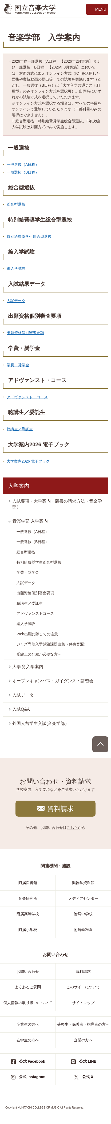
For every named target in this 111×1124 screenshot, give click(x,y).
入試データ (16, 301)
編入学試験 (16, 268)
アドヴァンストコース (35, 613)
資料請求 (60, 808)
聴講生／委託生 (20, 429)
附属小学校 (27, 930)
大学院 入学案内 (27, 666)
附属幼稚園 (83, 930)
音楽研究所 (27, 898)
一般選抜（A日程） (23, 164)
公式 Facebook (32, 1061)
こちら (72, 827)
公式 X (87, 1077)
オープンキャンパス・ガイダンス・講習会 (52, 681)
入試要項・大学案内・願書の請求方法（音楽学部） (57, 504)
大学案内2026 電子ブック (28, 461)
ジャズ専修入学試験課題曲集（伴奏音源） (52, 644)
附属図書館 (27, 883)
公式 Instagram (32, 1077)
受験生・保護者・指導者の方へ (83, 1024)
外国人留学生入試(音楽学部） (40, 723)
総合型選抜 (16, 204)
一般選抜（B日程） (23, 172)
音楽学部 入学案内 (30, 521)
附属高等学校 (28, 914)
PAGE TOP (100, 744)
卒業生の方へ (28, 1024)
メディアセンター (83, 898)
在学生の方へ (28, 1040)
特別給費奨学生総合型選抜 (29, 236)
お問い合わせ (28, 971)
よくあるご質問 (28, 987)
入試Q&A (21, 709)
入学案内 (18, 486)
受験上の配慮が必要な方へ (39, 654)
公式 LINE (87, 1061)
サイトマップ (83, 1003)
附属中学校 (83, 914)
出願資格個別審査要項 (25, 333)
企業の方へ (83, 1040)
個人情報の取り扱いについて (27, 1003)
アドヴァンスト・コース (27, 397)
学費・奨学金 (18, 365)
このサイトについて (83, 987)
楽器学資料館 (83, 883)
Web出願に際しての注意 (37, 634)
